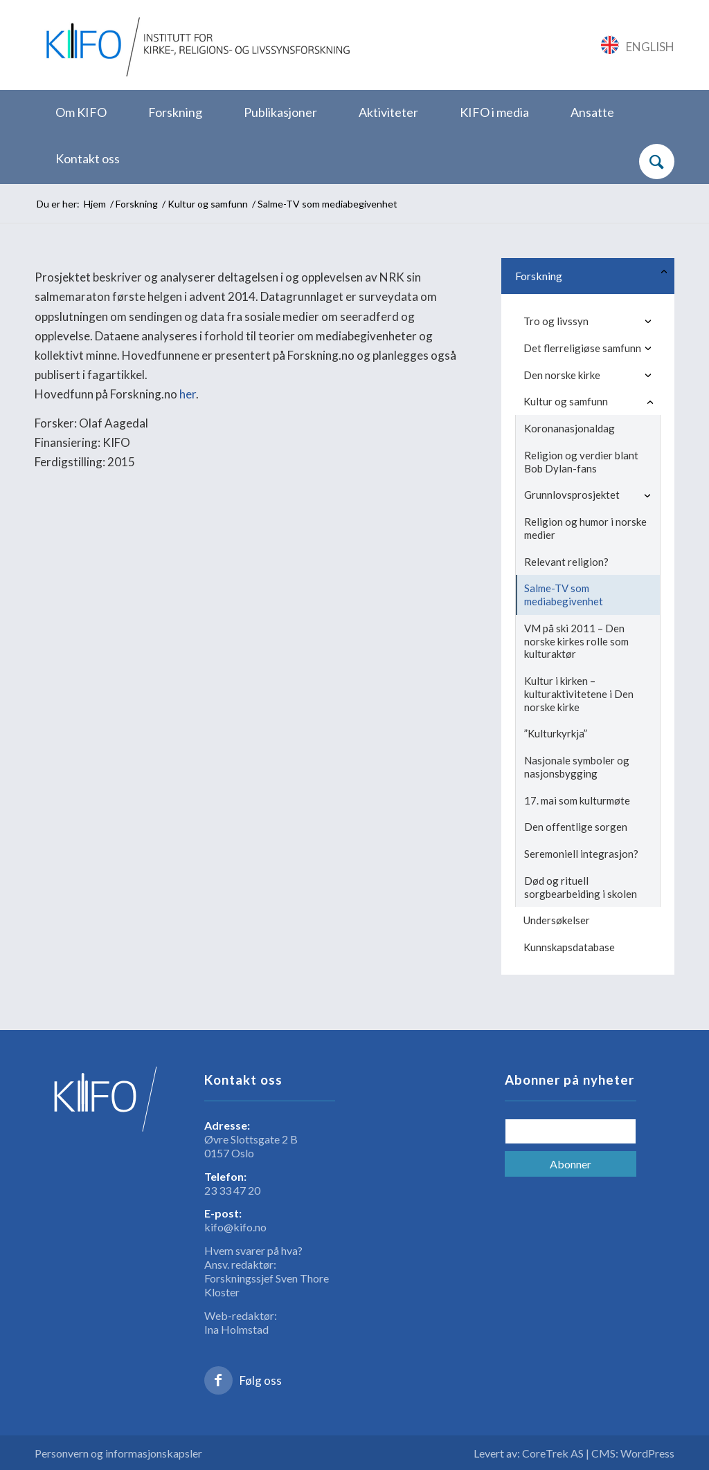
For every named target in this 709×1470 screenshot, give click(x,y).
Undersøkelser (556, 920)
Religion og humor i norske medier (585, 528)
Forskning (538, 275)
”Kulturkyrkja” (555, 733)
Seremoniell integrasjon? (581, 853)
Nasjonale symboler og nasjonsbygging (576, 767)
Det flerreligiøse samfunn (582, 348)
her (187, 394)
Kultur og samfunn (565, 401)
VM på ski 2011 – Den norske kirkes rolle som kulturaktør (576, 641)
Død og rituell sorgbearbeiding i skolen (580, 887)
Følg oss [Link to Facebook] (261, 1380)
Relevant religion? (566, 561)
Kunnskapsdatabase (569, 947)
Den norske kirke (561, 375)
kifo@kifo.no (235, 1226)
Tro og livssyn (556, 321)
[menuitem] (81, 113)
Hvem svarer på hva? (253, 1250)
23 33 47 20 (232, 1190)
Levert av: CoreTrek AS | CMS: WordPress (574, 1453)
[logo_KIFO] (195, 45)
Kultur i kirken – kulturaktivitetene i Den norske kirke (579, 693)
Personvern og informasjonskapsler (118, 1453)
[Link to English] (638, 45)
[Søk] (656, 161)
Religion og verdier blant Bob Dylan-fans (581, 462)
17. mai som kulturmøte (577, 800)
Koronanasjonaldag (569, 428)
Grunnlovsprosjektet (572, 494)
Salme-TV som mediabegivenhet (563, 594)
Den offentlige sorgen (575, 826)
